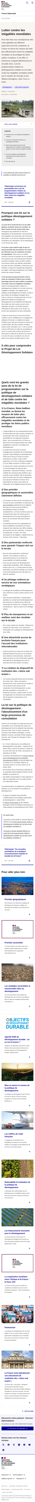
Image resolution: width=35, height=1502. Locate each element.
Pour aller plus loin (10, 161)
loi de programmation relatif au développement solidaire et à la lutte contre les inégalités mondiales (18, 824)
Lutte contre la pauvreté (21, 87)
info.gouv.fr (5, 1475)
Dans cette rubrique (11, 124)
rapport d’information (11, 802)
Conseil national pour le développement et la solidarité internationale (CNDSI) (18, 758)
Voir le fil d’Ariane (5, 18)
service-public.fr (18, 1475)
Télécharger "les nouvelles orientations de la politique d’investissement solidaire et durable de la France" (15, 852)
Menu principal (32, 3)
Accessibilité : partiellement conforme (18, 1486)
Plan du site (4, 1486)
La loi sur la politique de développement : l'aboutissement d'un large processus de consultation (16, 156)
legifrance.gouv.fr (7, 1478)
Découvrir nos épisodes (17, 1428)
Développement (7, 87)
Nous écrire (27, 1489)
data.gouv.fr (20, 1478)
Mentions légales (5, 1489)
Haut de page (29, 1411)
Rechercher (27, 3)
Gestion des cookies (7, 1492)
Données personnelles (17, 1489)
